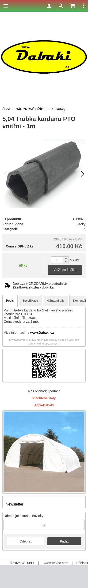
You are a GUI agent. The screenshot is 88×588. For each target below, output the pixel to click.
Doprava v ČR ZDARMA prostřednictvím (42, 285)
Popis (10, 300)
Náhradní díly (56, 300)
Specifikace (30, 300)
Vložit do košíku (65, 270)
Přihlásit (82, 563)
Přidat (64, 541)
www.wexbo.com (56, 563)
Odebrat (25, 541)
